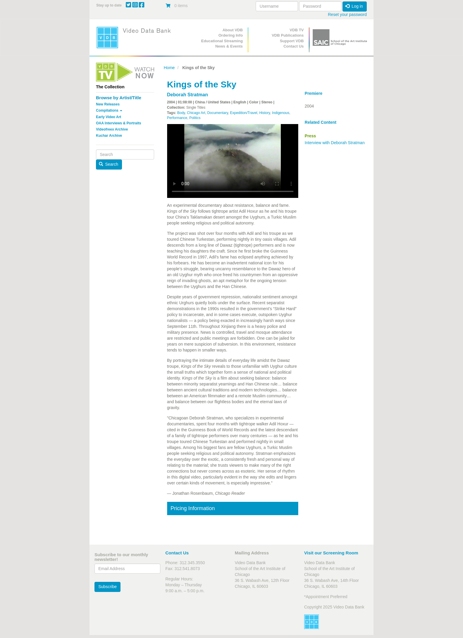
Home (169, 67)
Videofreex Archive (112, 129)
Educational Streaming (222, 41)
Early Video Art (108, 117)
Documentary (217, 113)
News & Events (229, 46)
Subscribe (107, 586)
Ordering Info (231, 35)
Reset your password (347, 14)
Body (181, 113)
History (264, 113)
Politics (194, 118)
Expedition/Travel (243, 113)
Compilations (109, 110)
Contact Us (293, 46)
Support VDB (292, 41)
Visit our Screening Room (331, 552)
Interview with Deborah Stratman (335, 142)
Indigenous (280, 113)
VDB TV (297, 30)
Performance (177, 118)
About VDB (232, 30)
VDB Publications (288, 35)
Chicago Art (196, 113)
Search (108, 164)
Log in (354, 6)
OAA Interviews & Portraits (118, 123)
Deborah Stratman (187, 94)
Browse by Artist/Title (118, 97)
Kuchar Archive (109, 136)
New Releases (108, 104)
